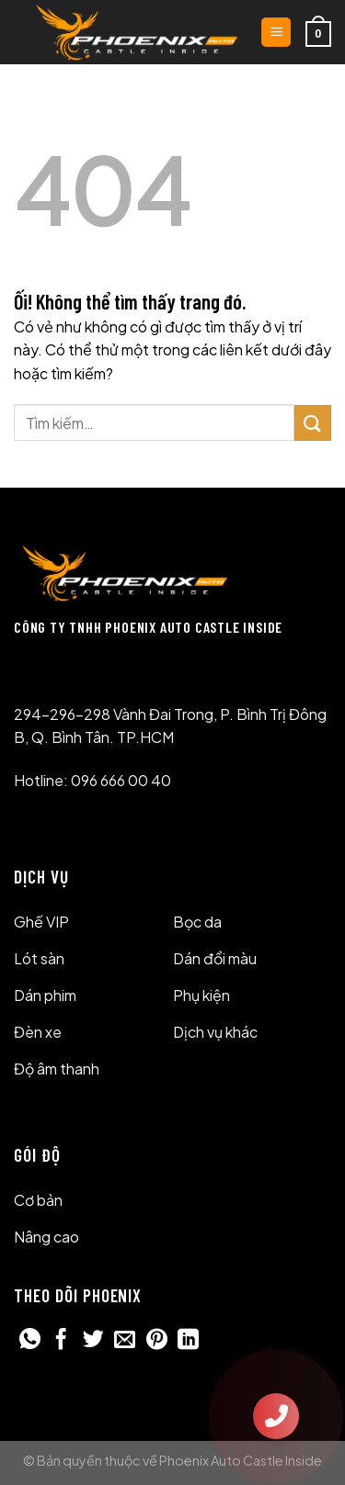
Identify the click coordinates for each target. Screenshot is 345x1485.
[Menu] (276, 32)
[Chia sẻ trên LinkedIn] (188, 1341)
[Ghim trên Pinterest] (156, 1341)
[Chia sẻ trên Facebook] (61, 1341)
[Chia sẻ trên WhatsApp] (29, 1341)
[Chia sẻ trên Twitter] (93, 1341)
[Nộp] (312, 423)
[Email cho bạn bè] (124, 1341)
